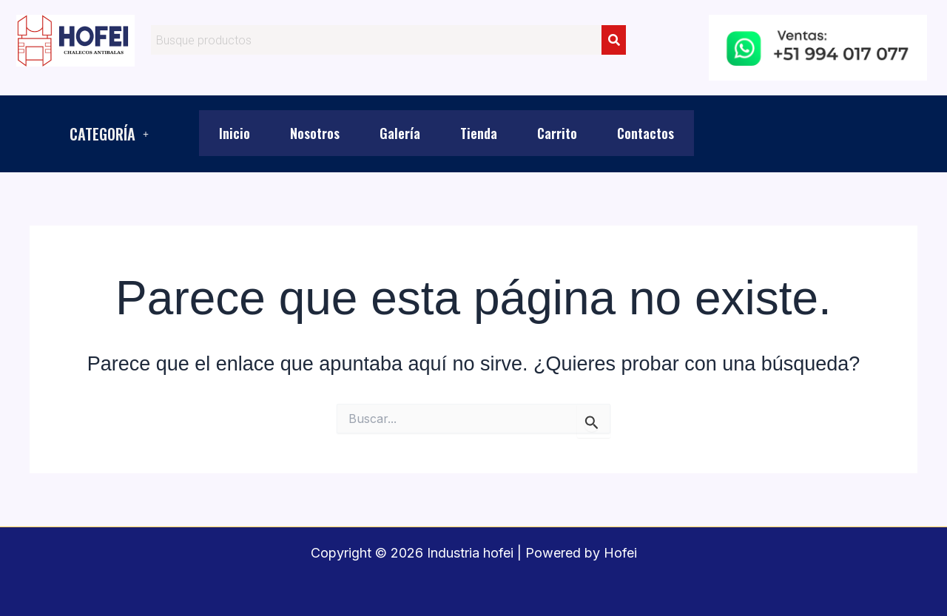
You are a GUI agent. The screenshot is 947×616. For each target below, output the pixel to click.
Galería (400, 133)
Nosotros (315, 133)
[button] (109, 133)
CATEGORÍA (109, 134)
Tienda (478, 133)
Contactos (645, 133)
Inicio (234, 133)
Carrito (557, 133)
